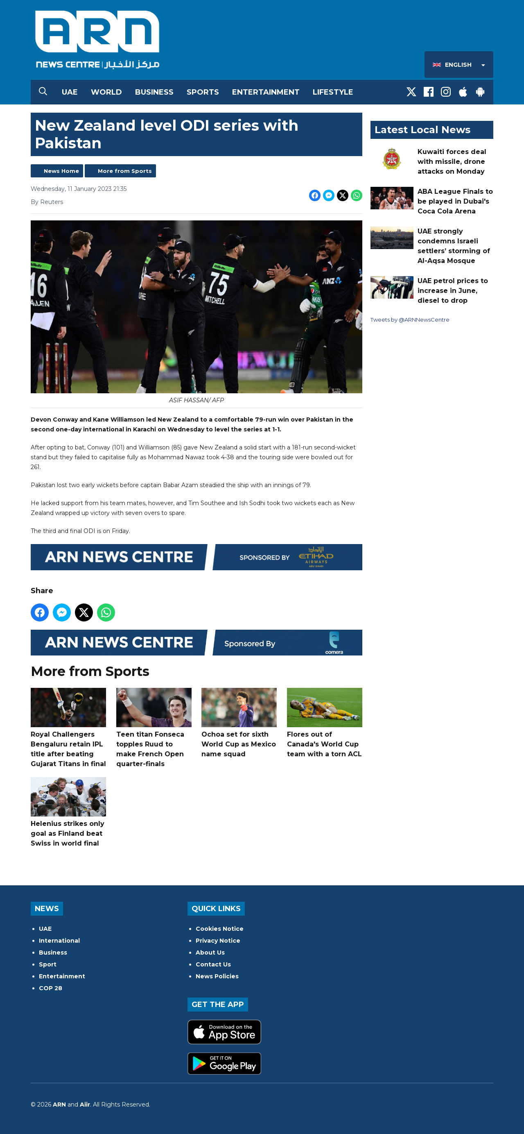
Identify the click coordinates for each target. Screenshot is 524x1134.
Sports (203, 92)
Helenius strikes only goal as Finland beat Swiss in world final (68, 812)
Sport (47, 964)
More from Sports (125, 171)
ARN (59, 1104)
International (59, 940)
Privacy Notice (218, 940)
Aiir (85, 1104)
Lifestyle (333, 92)
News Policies (217, 976)
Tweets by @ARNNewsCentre (409, 319)
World (106, 92)
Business (154, 92)
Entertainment (266, 92)
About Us (210, 952)
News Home (61, 171)
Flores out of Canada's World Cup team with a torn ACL (324, 723)
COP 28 (50, 988)
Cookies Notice (220, 928)
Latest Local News (422, 130)
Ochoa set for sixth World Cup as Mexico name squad (239, 723)
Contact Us (213, 964)
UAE (70, 92)
